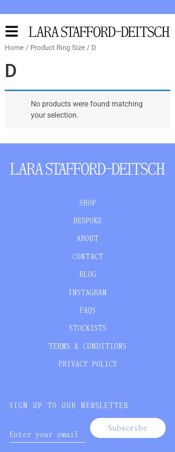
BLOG (87, 274)
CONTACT (87, 256)
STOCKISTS (87, 328)
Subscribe (127, 428)
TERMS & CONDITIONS (87, 346)
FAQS (87, 310)
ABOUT (87, 238)
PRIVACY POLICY (87, 364)
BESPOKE (87, 221)
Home (14, 47)
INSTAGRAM (87, 292)
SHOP (87, 203)
